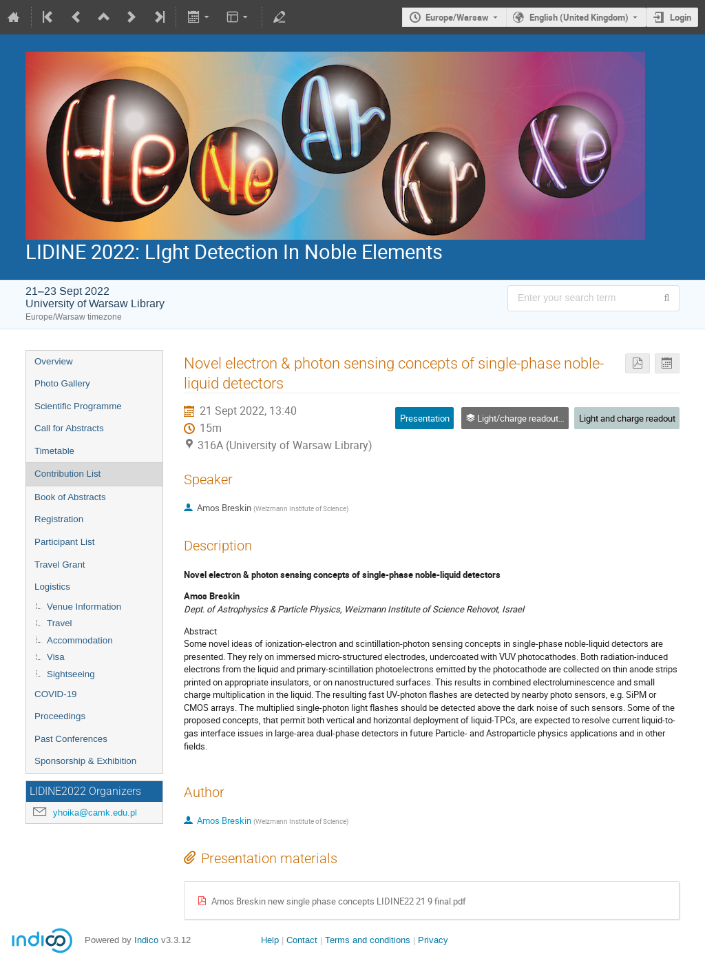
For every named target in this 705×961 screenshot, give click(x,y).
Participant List (64, 542)
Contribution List (67, 473)
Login (680, 17)
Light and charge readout (627, 418)
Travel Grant (59, 564)
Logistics (52, 586)
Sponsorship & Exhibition (85, 761)
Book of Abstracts (70, 497)
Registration (58, 519)
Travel (59, 623)
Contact (301, 940)
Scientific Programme (78, 406)
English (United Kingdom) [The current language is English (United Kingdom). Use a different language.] (579, 17)
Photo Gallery (62, 383)
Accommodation (80, 640)
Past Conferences (70, 739)
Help (270, 940)
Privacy (433, 940)
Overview (53, 361)
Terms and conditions (367, 940)
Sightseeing (71, 674)
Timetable (54, 451)
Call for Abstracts (69, 428)
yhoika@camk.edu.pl (95, 812)
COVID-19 (55, 694)
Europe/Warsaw (457, 17)
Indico (146, 940)
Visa (56, 657)
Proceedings (59, 716)
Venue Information (84, 606)
